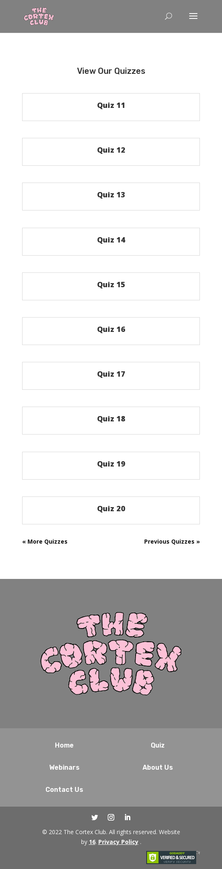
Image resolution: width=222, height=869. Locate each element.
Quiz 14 (111, 240)
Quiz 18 (111, 418)
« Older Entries (44, 541)
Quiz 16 (111, 329)
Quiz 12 (111, 150)
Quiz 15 (111, 284)
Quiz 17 (111, 374)
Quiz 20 (111, 508)
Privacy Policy (118, 842)
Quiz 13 (111, 194)
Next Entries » (179, 541)
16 (92, 842)
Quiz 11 (111, 105)
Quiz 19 (111, 464)
